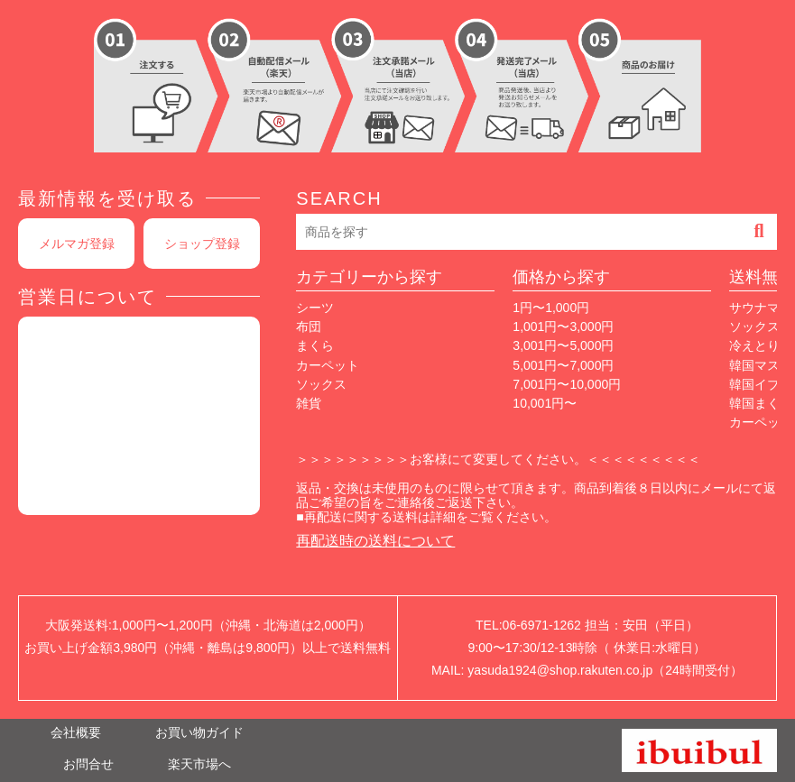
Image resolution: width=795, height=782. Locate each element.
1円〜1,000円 (551, 307)
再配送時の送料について (375, 540)
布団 (308, 326)
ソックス (321, 384)
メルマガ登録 (77, 243)
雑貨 (308, 403)
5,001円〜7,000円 (563, 365)
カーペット (327, 365)
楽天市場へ (199, 764)
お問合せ (88, 764)
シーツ (315, 307)
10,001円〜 (545, 403)
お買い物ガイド (199, 732)
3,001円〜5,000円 (563, 345)
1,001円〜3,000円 (563, 326)
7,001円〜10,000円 (567, 384)
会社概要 (76, 732)
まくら (315, 345)
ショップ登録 (202, 243)
